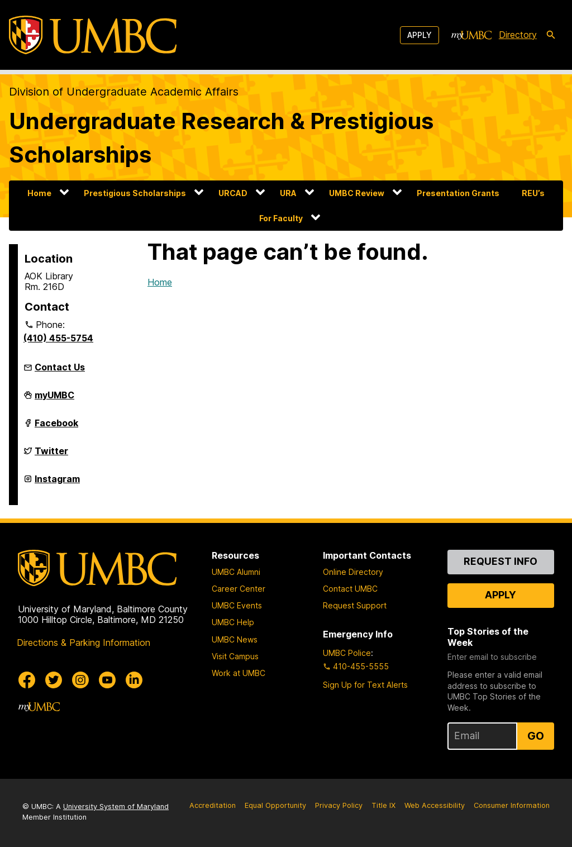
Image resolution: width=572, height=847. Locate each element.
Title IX (383, 805)
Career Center (238, 588)
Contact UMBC (350, 588)
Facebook (56, 427)
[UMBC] (92, 35)
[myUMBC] (471, 35)
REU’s (533, 193)
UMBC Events (237, 605)
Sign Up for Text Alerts (365, 684)
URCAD (232, 193)
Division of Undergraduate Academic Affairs (124, 91)
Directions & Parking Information (83, 642)
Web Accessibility (434, 805)
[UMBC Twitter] (53, 680)
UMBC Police (347, 653)
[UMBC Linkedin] (134, 680)
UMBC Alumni (236, 572)
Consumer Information (512, 805)
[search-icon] (550, 35)
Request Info (500, 561)
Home (39, 193)
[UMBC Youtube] (107, 680)
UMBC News (235, 639)
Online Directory (353, 572)
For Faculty (281, 218)
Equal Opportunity (275, 805)
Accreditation (212, 805)
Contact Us (60, 367)
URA (288, 193)
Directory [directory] (518, 34)
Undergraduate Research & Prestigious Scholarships (221, 137)
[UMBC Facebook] (27, 680)
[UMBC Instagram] (80, 680)
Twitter (51, 455)
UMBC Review (356, 193)
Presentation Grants (458, 193)
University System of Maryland (116, 806)
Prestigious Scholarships (135, 193)
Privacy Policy (339, 805)
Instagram (57, 483)
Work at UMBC (238, 673)
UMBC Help (233, 622)
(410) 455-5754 (58, 338)
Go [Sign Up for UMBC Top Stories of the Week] (535, 736)
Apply (419, 35)
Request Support (355, 605)
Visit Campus (235, 656)
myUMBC (54, 399)
